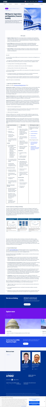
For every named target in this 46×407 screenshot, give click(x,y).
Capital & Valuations (34, 131)
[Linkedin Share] (12, 379)
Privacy (10, 382)
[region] (23, 401)
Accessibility (14, 382)
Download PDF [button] (27, 304)
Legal (7, 382)
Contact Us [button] (8, 354)
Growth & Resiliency (34, 133)
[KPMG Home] (5, 1)
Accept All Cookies (34, 404)
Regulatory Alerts (8, 10)
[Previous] (7, 315)
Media (33, 1)
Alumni (31, 1)
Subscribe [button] (25, 343)
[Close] (45, 401)
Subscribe (36, 1)
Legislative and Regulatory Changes (14, 8)
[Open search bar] (41, 4)
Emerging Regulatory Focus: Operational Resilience (34, 143)
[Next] (10, 315)
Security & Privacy (34, 137)
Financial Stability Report (14, 249)
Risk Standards (33, 135)
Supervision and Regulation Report (20, 85)
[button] (25, 1)
